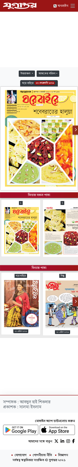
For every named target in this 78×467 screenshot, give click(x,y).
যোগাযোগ (20, 455)
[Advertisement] (39, 40)
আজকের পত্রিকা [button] (47, 73)
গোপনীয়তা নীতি (42, 455)
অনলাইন (60, 6)
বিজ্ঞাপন (63, 455)
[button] (39, 83)
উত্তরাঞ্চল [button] (26, 73)
